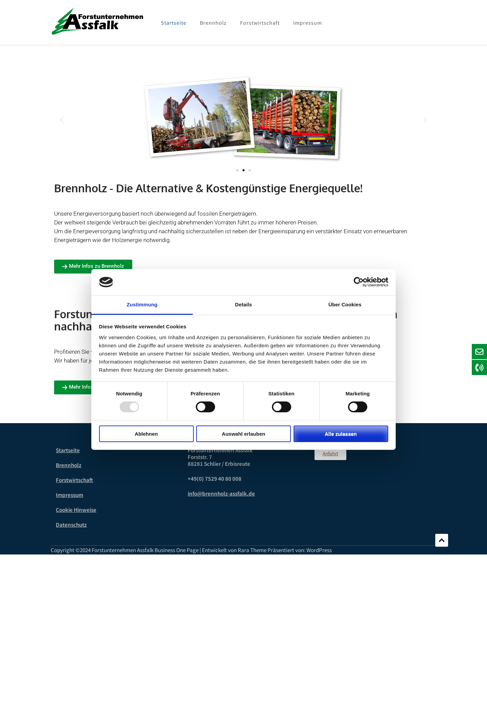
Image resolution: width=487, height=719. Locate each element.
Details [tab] (243, 304)
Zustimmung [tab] (142, 304)
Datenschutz (71, 524)
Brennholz (213, 22)
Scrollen (441, 540)
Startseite (173, 22)
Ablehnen (146, 434)
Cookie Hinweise (76, 510)
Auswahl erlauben (243, 434)
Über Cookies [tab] (345, 304)
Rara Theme (252, 550)
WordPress (319, 550)
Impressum (307, 22)
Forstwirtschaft (260, 22)
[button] (61, 120)
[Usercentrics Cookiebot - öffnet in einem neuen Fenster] (358, 282)
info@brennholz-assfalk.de (221, 493)
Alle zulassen (341, 434)
